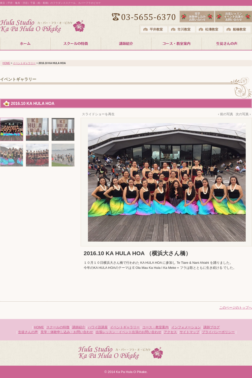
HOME (6, 63)
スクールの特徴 (57, 327)
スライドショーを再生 (98, 114)
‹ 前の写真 (225, 114)
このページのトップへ (235, 307)
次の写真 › (243, 114)
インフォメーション (186, 327)
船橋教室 (239, 29)
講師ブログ (211, 327)
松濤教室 (211, 29)
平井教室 (156, 29)
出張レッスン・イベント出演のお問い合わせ (128, 332)
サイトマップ (189, 332)
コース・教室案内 (155, 327)
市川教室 (184, 29)
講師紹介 (78, 327)
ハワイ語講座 (98, 327)
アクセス (170, 332)
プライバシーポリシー (218, 332)
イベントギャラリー (24, 63)
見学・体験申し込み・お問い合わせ (67, 332)
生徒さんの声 (28, 332)
